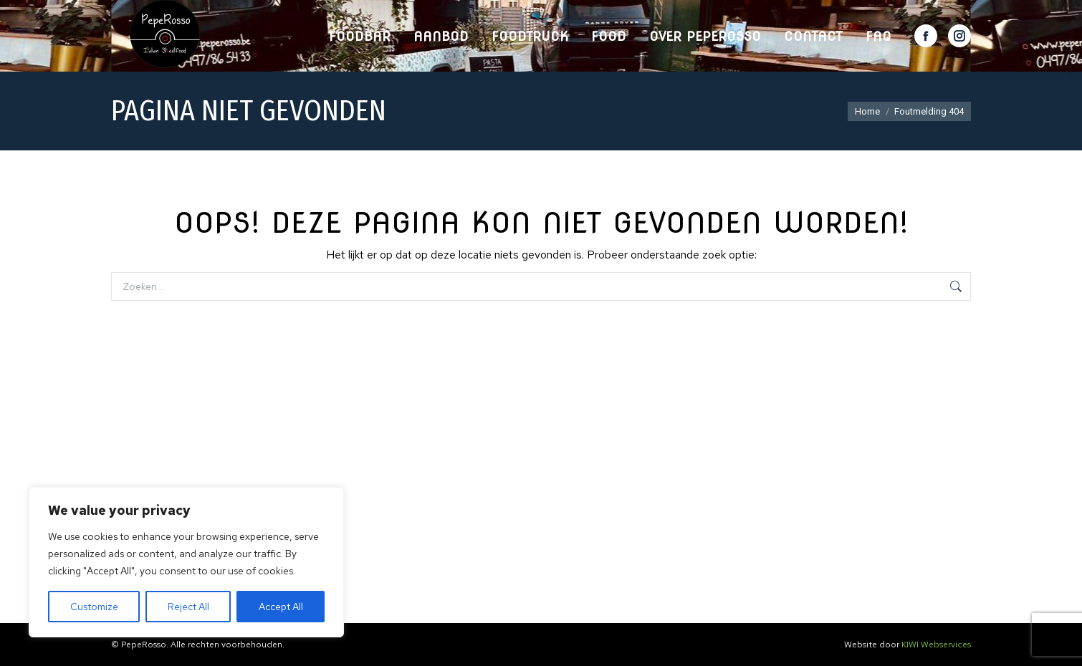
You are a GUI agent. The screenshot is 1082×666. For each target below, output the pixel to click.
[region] (186, 562)
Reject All (188, 606)
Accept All (281, 606)
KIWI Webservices (936, 644)
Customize (94, 606)
